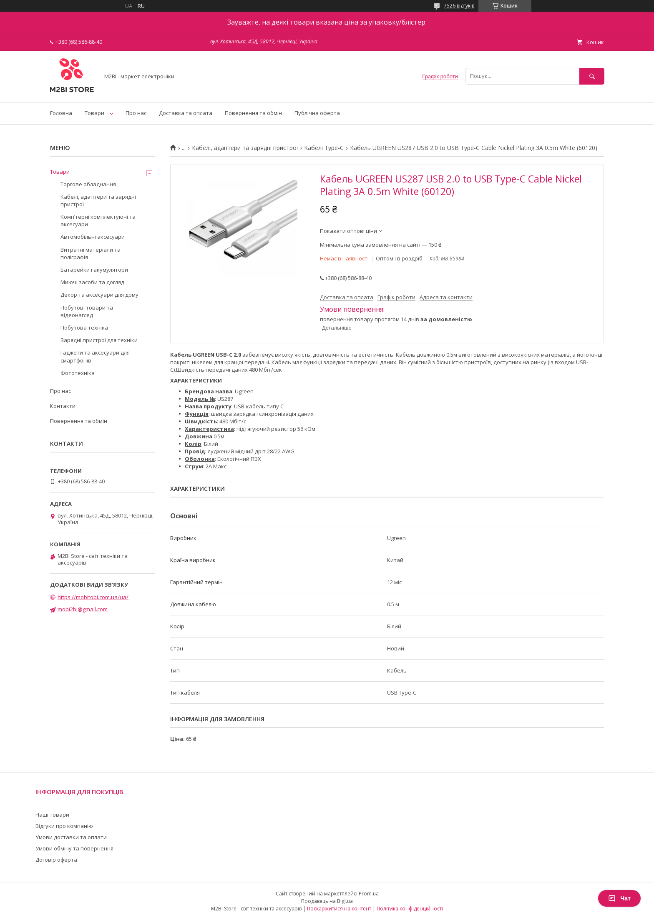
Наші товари (52, 814)
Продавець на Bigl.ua (327, 901)
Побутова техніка (84, 327)
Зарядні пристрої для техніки (99, 340)
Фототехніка (77, 373)
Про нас (136, 113)
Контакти (62, 406)
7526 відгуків (459, 5)
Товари (94, 113)
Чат (619, 898)
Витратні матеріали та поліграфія (90, 253)
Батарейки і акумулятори (94, 269)
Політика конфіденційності (410, 908)
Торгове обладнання (88, 184)
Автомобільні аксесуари (92, 236)
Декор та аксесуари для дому (99, 294)
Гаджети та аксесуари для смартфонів (95, 356)
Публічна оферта (317, 113)
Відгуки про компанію (64, 826)
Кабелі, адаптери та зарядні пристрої (245, 148)
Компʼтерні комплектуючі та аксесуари (98, 220)
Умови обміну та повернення (74, 848)
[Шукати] (591, 76)
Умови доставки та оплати (71, 837)
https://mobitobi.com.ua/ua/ (93, 597)
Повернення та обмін (253, 113)
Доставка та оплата (185, 113)
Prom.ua (369, 893)
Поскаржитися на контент (339, 908)
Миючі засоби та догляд (92, 282)
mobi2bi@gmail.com (83, 609)
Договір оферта (56, 859)
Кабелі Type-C (324, 148)
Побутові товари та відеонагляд (86, 311)
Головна (61, 113)
